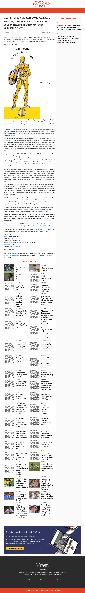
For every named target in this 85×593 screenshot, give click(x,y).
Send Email (10, 238)
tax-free (13, 135)
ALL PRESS (31, 10)
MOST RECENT (22, 10)
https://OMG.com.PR (15, 246)
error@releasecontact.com (11, 255)
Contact (59, 580)
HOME (14, 10)
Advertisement (50, 580)
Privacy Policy (39, 580)
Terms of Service (28, 580)
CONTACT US (39, 10)
